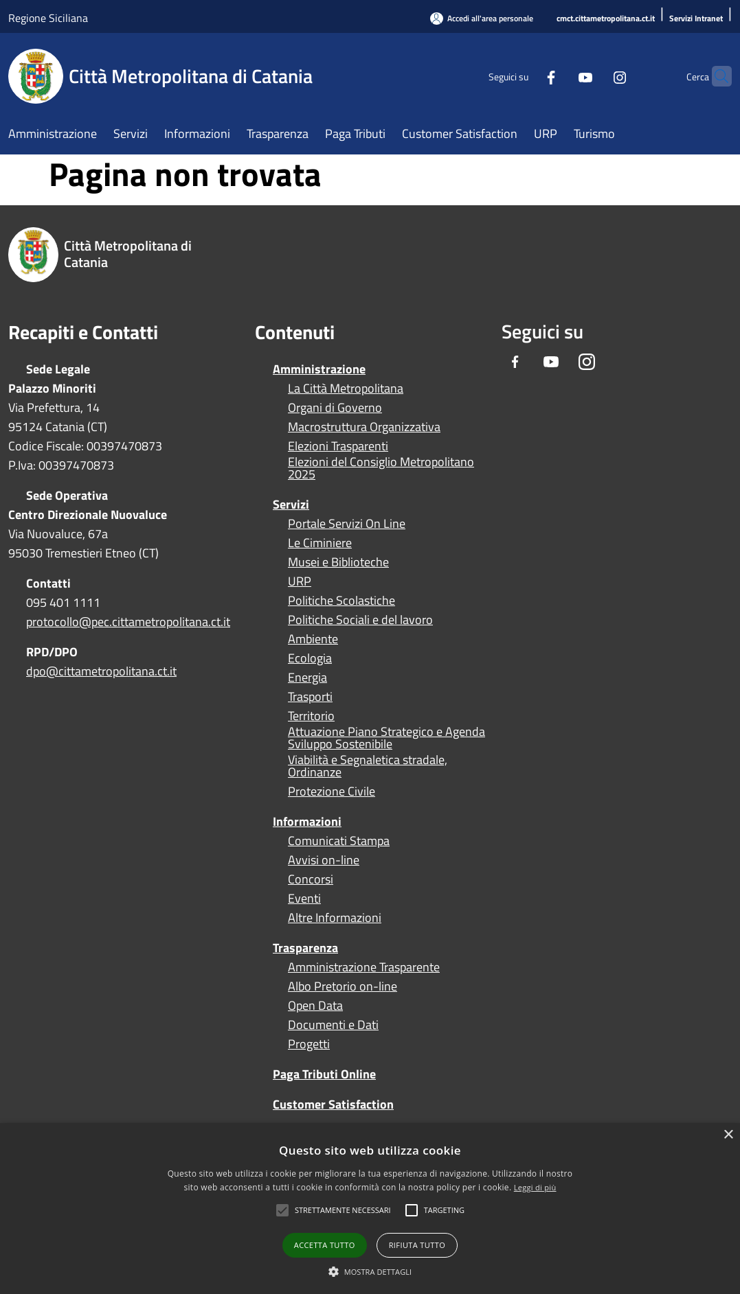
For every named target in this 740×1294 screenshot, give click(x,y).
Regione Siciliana (48, 18)
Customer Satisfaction (333, 1104)
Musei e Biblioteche (338, 562)
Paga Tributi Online (324, 1074)
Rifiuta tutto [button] (417, 1245)
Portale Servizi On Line (346, 524)
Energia (307, 677)
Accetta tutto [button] (324, 1245)
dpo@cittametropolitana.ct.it (101, 671)
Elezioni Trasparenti (338, 446)
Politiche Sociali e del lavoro (360, 620)
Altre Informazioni (334, 918)
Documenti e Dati (333, 1025)
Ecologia (310, 658)
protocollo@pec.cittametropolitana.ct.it (128, 621)
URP (299, 581)
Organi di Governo (335, 408)
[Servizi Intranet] (696, 18)
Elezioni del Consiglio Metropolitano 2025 (381, 468)
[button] (343, 1210)
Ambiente (313, 639)
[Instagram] (593, 76)
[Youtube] (558, 76)
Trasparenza (305, 947)
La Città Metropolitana (345, 388)
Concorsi (310, 879)
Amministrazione (319, 369)
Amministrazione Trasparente (364, 967)
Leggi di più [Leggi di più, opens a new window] (535, 1187)
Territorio (311, 716)
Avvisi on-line (323, 860)
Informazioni (307, 821)
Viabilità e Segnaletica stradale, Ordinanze (367, 766)
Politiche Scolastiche (341, 600)
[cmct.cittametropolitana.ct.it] (606, 18)
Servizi (291, 504)
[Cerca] (715, 76)
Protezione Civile (331, 791)
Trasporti (310, 697)
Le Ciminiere (320, 543)
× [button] (728, 1135)
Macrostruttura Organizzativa (364, 427)
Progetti (309, 1044)
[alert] (370, 1208)
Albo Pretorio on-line (342, 986)
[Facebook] (524, 76)
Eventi (304, 898)
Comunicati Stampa (339, 841)
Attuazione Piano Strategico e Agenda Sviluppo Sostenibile (386, 738)
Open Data (315, 1006)
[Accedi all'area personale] (481, 18)
